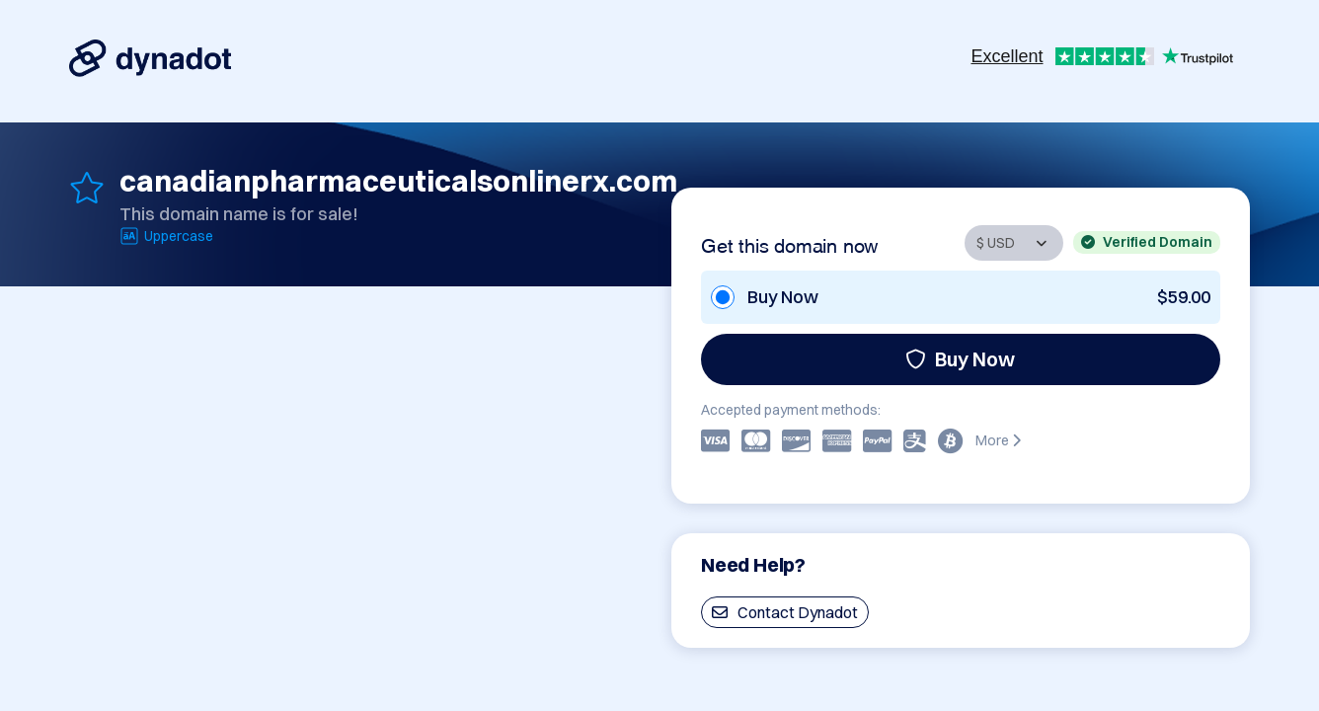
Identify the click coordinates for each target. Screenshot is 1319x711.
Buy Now (960, 359)
